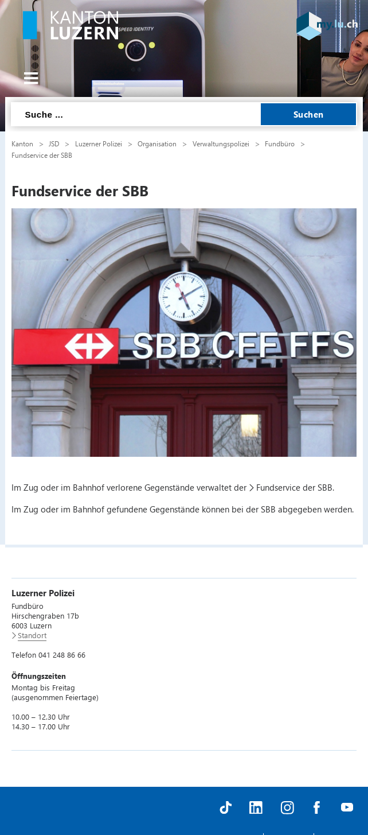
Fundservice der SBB (41, 155)
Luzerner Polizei (98, 143)
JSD (54, 143)
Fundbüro (280, 143)
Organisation (157, 143)
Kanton (22, 143)
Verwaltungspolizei (221, 143)
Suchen (308, 114)
